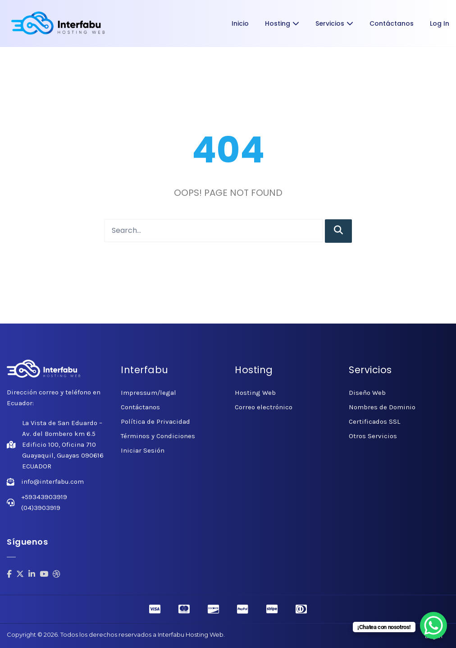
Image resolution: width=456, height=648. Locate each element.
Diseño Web (367, 393)
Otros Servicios (373, 436)
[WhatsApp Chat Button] (433, 625)
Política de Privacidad (155, 421)
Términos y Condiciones (158, 436)
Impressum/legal (148, 393)
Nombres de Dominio (382, 407)
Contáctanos (391, 23)
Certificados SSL (374, 421)
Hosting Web (255, 393)
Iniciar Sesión (142, 450)
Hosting (282, 23)
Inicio (240, 23)
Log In (439, 23)
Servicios (334, 23)
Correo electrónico (263, 407)
